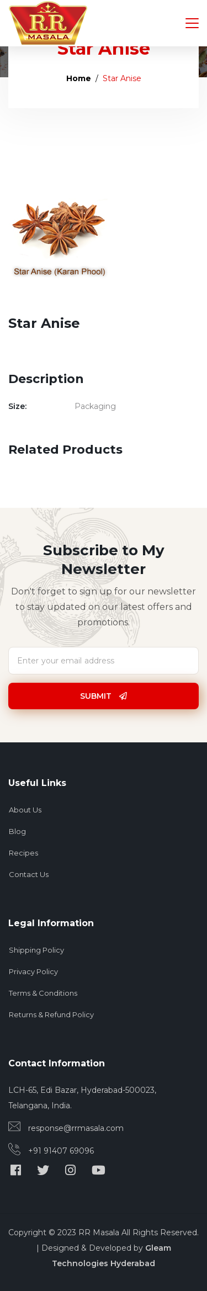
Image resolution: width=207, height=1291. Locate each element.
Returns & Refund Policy (51, 1014)
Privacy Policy (33, 971)
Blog (17, 831)
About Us (25, 809)
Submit (103, 696)
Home (78, 78)
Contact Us (29, 874)
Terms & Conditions (43, 993)
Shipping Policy (36, 949)
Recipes (23, 852)
